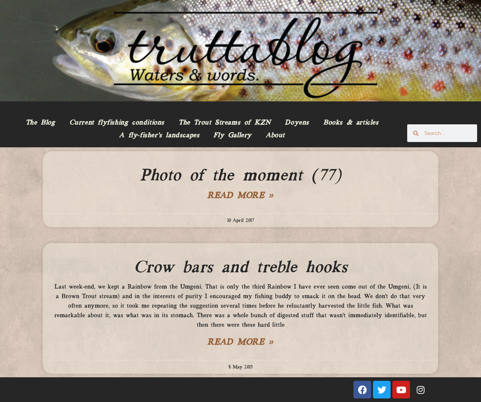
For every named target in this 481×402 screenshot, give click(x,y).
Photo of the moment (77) (240, 175)
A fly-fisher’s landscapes (159, 135)
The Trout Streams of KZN (224, 122)
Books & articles (351, 122)
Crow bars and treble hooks (241, 267)
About (275, 135)
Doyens (297, 122)
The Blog (40, 122)
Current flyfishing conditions (116, 122)
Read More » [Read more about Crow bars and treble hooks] (240, 342)
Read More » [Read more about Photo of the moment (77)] (240, 196)
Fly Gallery (232, 135)
